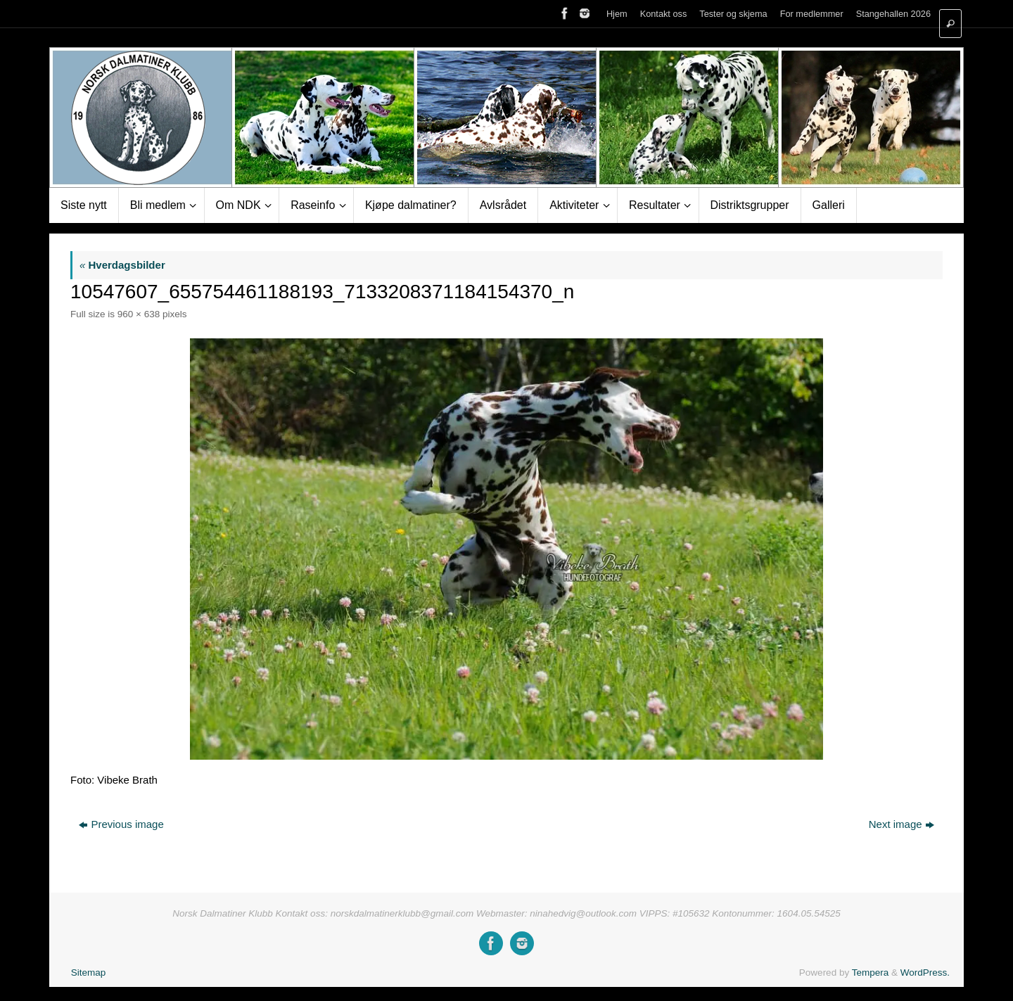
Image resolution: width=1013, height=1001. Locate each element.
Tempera (870, 972)
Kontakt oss (663, 13)
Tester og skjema (733, 13)
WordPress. (925, 972)
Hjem (616, 13)
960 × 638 (138, 314)
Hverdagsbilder (122, 265)
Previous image (121, 824)
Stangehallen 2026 (893, 13)
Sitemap (88, 972)
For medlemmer (811, 13)
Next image (901, 824)
